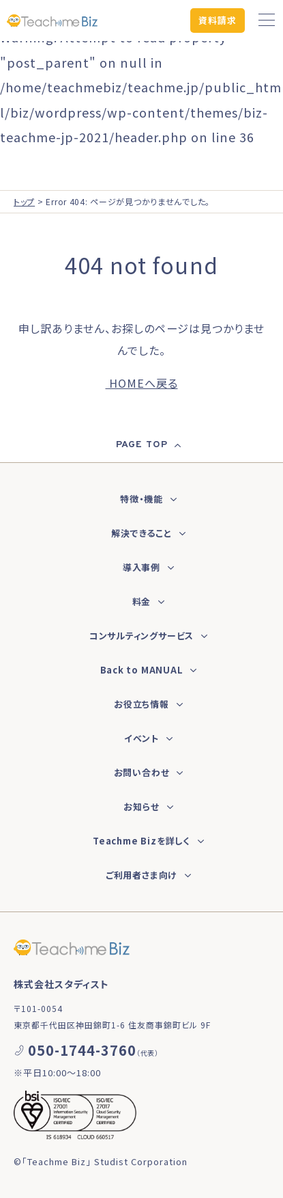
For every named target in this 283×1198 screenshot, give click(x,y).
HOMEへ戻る (142, 383)
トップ (24, 201)
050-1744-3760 (82, 1050)
